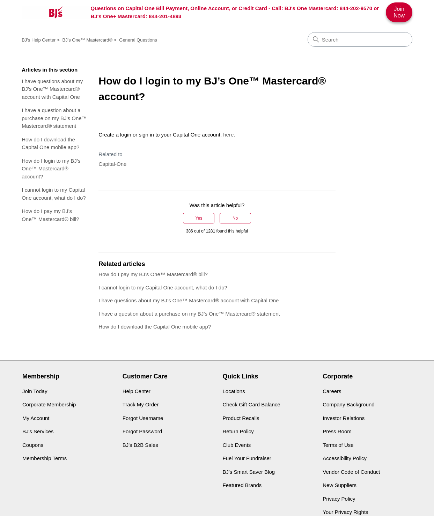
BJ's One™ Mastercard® (87, 40)
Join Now (399, 12)
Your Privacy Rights (345, 512)
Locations (234, 391)
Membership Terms (44, 458)
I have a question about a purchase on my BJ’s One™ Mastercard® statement (54, 118)
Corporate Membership (49, 404)
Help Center (136, 391)
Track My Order (141, 404)
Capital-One (112, 164)
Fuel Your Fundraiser (247, 458)
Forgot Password (142, 431)
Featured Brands (242, 485)
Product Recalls (241, 418)
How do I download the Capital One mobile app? (50, 143)
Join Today (34, 391)
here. (229, 135)
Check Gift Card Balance (251, 404)
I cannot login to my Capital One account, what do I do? (54, 194)
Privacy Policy (339, 499)
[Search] (360, 39)
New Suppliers (339, 485)
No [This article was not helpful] (235, 218)
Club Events (237, 445)
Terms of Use (338, 445)
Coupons (32, 445)
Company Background (348, 404)
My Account (36, 418)
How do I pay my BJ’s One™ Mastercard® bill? (50, 215)
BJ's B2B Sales (140, 445)
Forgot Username (143, 418)
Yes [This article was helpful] (199, 218)
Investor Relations (344, 418)
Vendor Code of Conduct (351, 472)
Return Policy (238, 431)
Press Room (337, 431)
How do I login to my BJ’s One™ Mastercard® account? (51, 168)
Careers (332, 391)
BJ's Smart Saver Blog (249, 472)
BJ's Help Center (39, 40)
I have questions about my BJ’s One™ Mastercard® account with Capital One (52, 89)
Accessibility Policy (345, 458)
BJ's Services (38, 431)
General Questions (138, 40)
